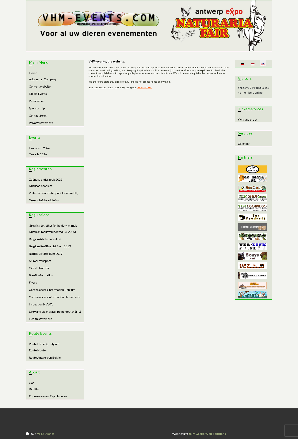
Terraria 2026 (38, 154)
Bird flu (34, 389)
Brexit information (41, 275)
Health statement (40, 318)
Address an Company (42, 79)
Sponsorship (37, 108)
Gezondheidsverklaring (44, 200)
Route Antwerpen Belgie (45, 357)
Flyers (33, 282)
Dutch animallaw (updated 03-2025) (52, 231)
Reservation (36, 101)
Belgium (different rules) (45, 239)
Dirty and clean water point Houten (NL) (55, 311)
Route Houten (38, 350)
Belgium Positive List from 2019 (50, 246)
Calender (244, 143)
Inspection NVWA (41, 304)
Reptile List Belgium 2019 (45, 253)
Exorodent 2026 (39, 148)
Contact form (38, 115)
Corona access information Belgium (52, 289)
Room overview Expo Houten (48, 396)
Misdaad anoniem (40, 185)
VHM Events (45, 433)
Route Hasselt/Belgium (44, 344)
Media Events (38, 93)
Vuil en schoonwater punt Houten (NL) (53, 193)
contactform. (144, 87)
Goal (32, 382)
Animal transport (40, 261)
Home (33, 73)
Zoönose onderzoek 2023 (45, 179)
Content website (40, 86)
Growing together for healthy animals (53, 225)
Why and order (247, 119)
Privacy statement (41, 122)
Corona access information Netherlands (55, 297)
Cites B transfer (39, 268)
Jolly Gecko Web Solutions (207, 433)
